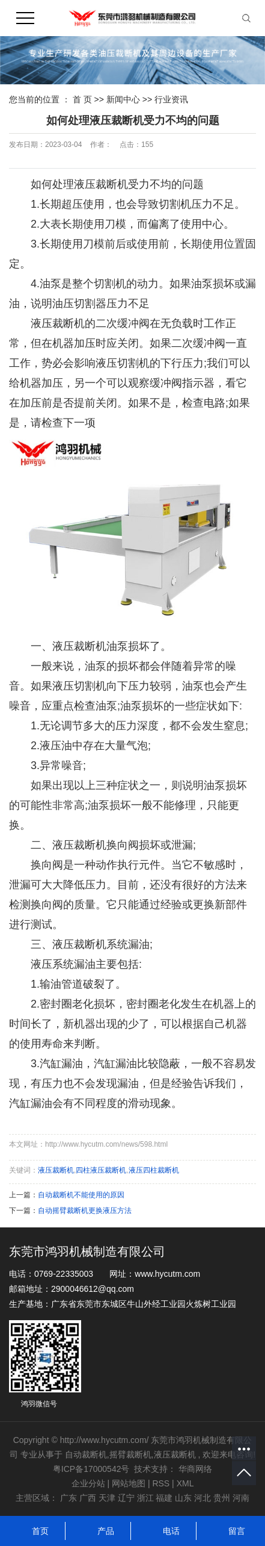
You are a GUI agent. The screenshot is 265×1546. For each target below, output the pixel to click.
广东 (68, 1498)
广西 (87, 1498)
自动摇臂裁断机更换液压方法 (85, 1210)
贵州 (221, 1498)
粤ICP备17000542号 (91, 1469)
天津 (107, 1498)
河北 (202, 1498)
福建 (164, 1498)
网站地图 (130, 1483)
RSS (160, 1483)
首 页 (82, 99)
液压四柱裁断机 (154, 1170)
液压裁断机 (56, 1170)
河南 (241, 1498)
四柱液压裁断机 (101, 1170)
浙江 (145, 1498)
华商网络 (195, 1469)
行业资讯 (171, 99)
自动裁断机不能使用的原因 (81, 1195)
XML (185, 1483)
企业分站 (88, 1483)
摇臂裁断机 (130, 1454)
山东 (183, 1498)
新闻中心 (124, 99)
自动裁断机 (86, 1454)
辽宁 (126, 1498)
